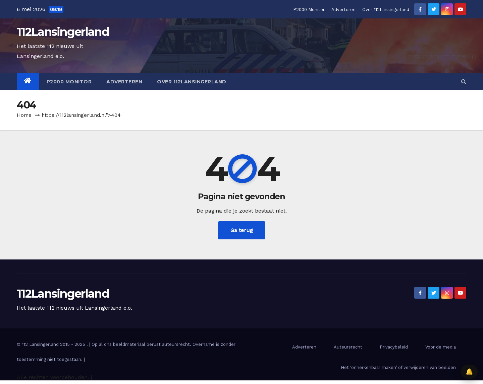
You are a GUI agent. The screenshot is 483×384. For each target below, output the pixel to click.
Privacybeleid (394, 347)
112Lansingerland (63, 32)
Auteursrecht (348, 347)
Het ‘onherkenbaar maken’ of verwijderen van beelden (398, 367)
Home (24, 115)
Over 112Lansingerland (385, 9)
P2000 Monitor (309, 9)
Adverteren (343, 9)
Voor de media (440, 347)
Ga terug (241, 230)
